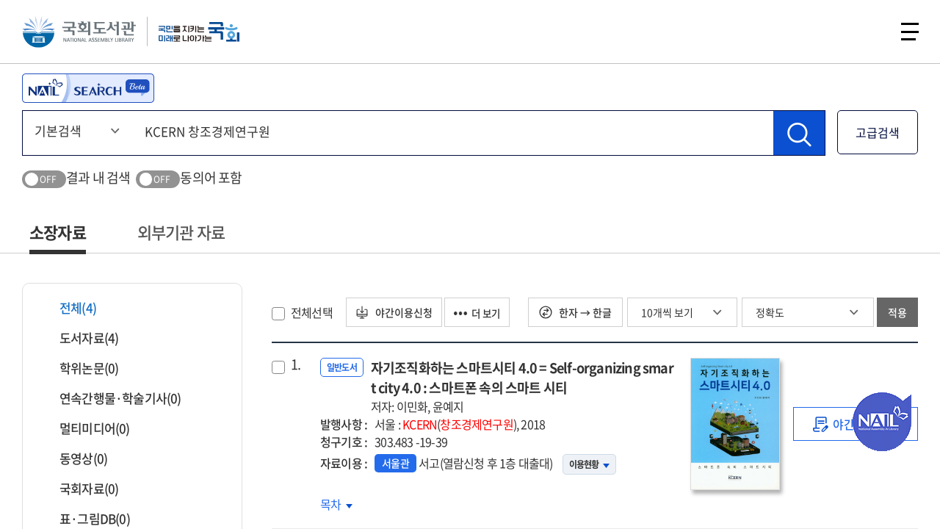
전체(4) (68, 307)
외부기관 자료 (181, 232)
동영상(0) (74, 458)
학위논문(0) (79, 368)
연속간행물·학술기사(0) (111, 398)
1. (295, 364)
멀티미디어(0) (85, 428)
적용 (897, 312)
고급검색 (878, 132)
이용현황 (589, 464)
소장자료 (57, 232)
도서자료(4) (79, 337)
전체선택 (312, 312)
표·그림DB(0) (85, 518)
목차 (336, 504)
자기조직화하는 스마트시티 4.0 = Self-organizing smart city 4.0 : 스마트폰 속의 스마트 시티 (523, 386)
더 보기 (484, 312)
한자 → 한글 (575, 312)
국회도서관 (81, 33)
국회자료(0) (79, 488)
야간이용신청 (396, 312)
